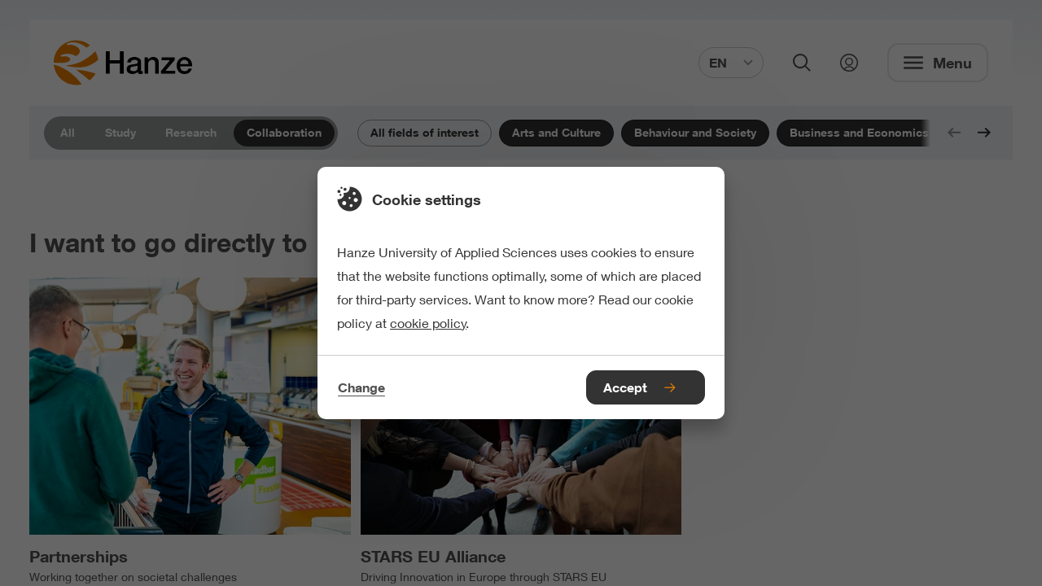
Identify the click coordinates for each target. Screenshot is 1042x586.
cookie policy (428, 322)
